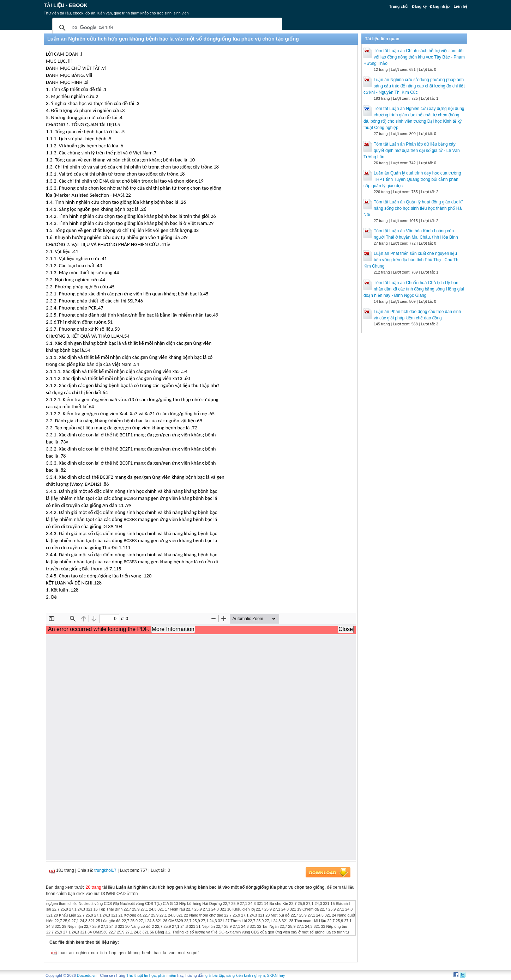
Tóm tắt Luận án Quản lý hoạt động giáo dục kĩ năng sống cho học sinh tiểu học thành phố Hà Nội (413, 208)
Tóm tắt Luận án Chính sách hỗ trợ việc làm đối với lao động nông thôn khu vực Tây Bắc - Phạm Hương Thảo (414, 57)
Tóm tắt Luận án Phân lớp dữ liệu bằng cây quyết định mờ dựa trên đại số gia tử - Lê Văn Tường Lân (411, 150)
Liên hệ (460, 6)
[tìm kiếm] (166, 28)
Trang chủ (398, 6)
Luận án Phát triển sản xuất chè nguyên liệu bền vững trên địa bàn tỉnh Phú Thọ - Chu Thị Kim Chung (411, 260)
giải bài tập (214, 975)
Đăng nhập (440, 6)
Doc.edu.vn (87, 975)
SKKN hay (276, 975)
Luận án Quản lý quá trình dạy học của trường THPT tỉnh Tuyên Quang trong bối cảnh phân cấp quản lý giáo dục (412, 179)
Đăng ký (419, 6)
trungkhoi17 (105, 870)
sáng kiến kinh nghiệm (245, 975)
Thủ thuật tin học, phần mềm (151, 975)
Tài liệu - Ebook (66, 5)
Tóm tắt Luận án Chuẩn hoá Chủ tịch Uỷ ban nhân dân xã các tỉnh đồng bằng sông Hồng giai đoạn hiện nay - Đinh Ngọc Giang (413, 289)
